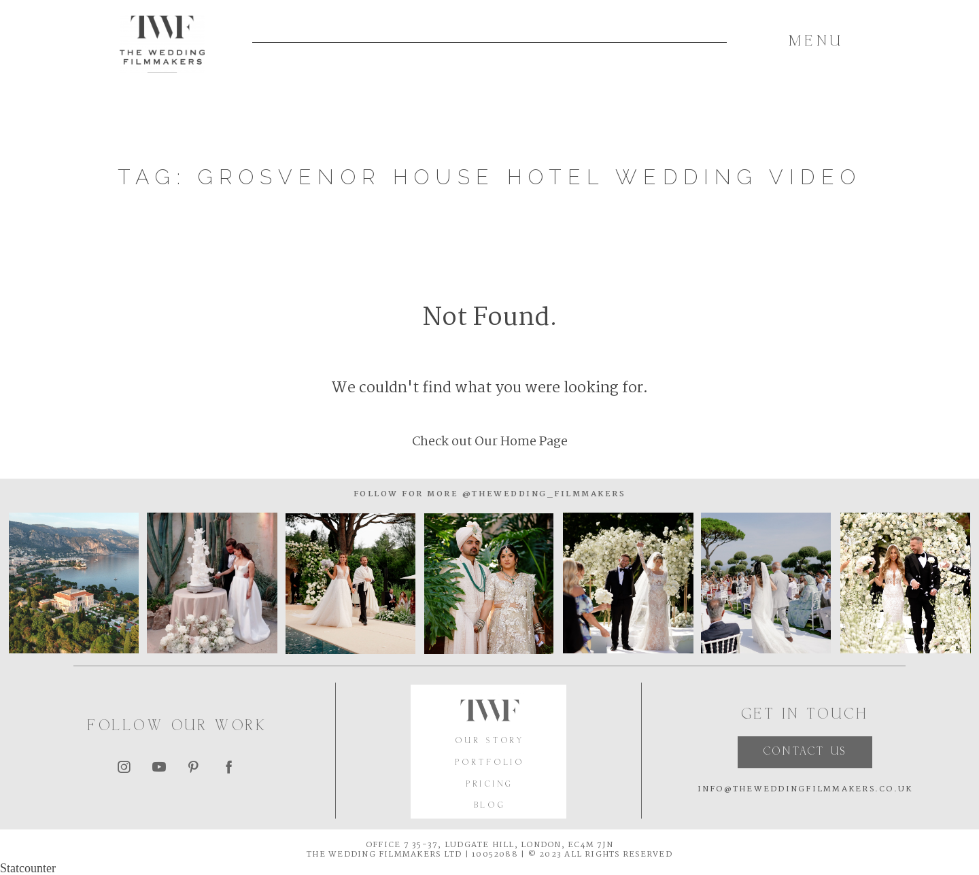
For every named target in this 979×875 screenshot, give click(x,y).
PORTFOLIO (490, 763)
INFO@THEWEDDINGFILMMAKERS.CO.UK (805, 789)
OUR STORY (490, 741)
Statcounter (28, 868)
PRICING (490, 784)
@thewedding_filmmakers (541, 493)
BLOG (490, 806)
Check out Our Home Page (490, 442)
